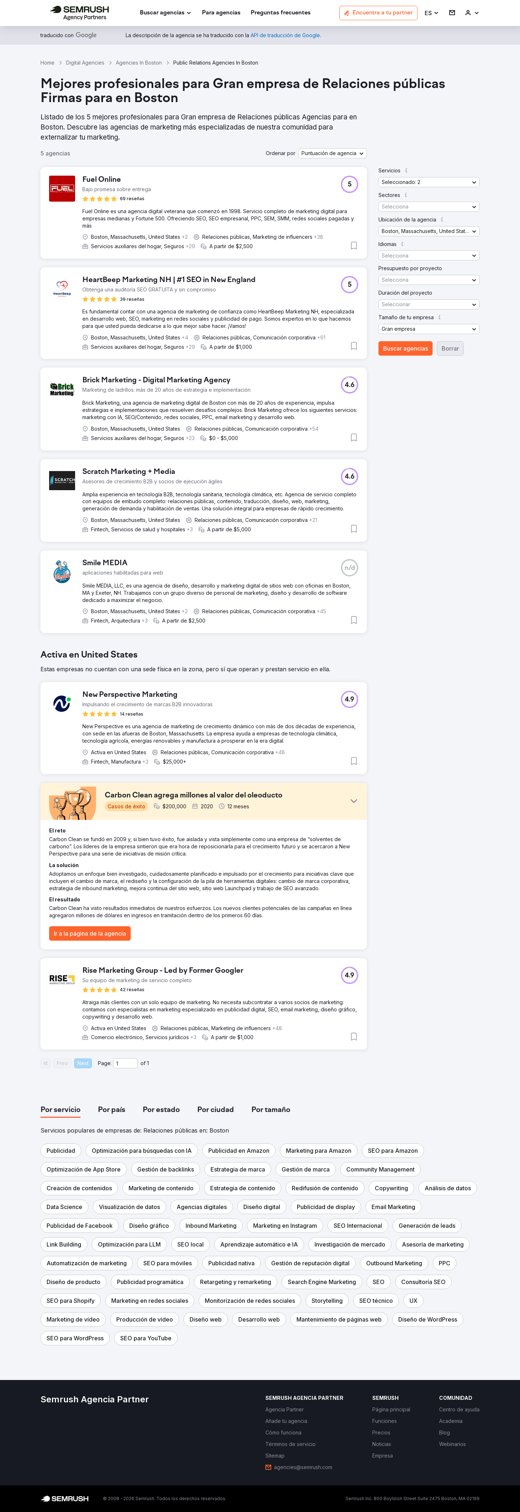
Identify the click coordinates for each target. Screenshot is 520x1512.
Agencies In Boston (139, 63)
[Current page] (125, 1063)
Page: (105, 1063)
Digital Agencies (85, 63)
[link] (221, 13)
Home (47, 63)
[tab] (60, 1110)
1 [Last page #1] (148, 1063)
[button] (432, 13)
